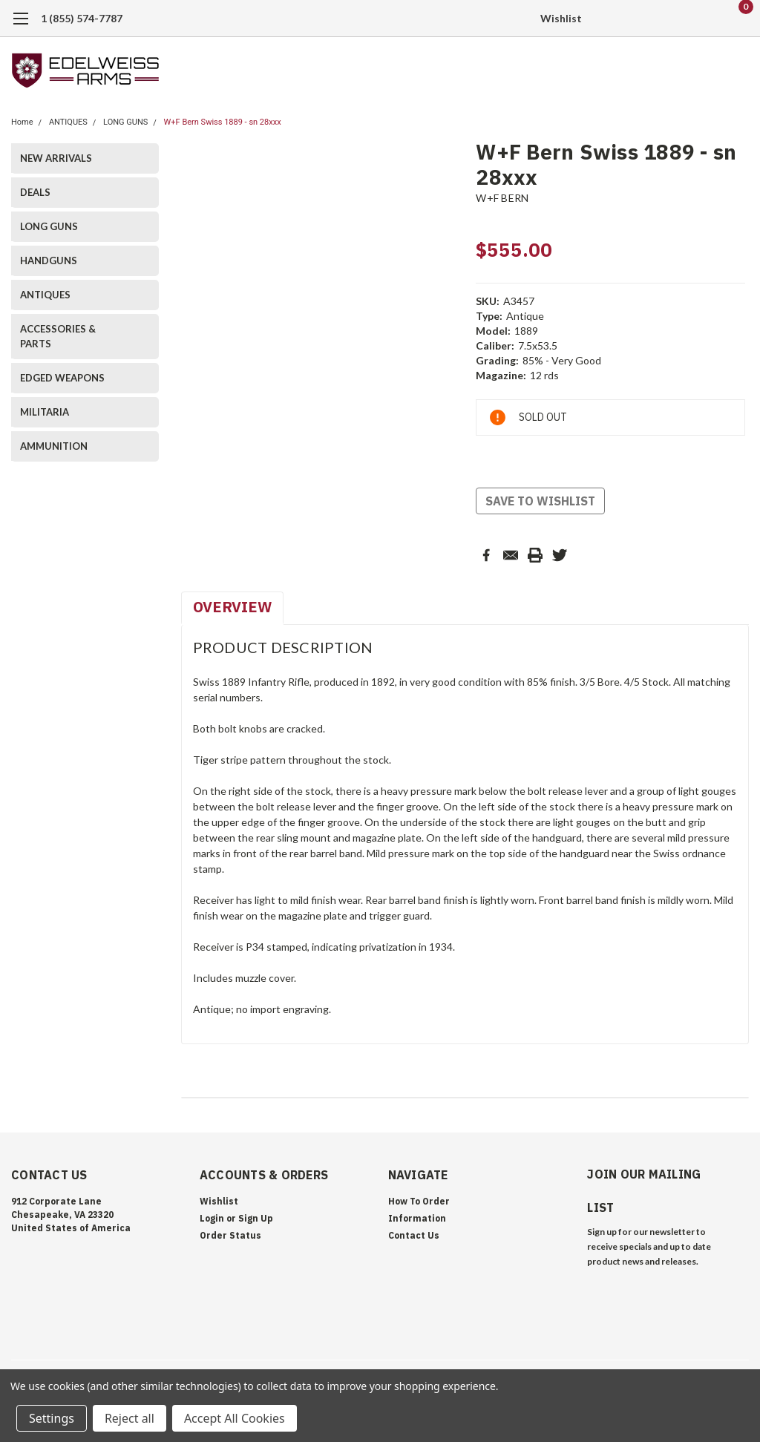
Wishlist (561, 18)
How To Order (419, 1201)
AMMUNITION (54, 446)
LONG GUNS (125, 122)
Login (212, 1218)
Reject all (129, 1418)
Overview (232, 607)
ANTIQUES (68, 122)
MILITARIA (44, 412)
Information (417, 1218)
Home (22, 122)
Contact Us (413, 1235)
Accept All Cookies (234, 1418)
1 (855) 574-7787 (81, 18)
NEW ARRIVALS (56, 158)
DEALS (35, 192)
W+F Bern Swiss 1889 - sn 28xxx (222, 122)
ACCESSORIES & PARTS (58, 336)
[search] (661, 18)
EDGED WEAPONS (62, 378)
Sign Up (255, 1218)
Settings (51, 1418)
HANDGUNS (48, 260)
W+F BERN (502, 197)
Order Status (230, 1235)
